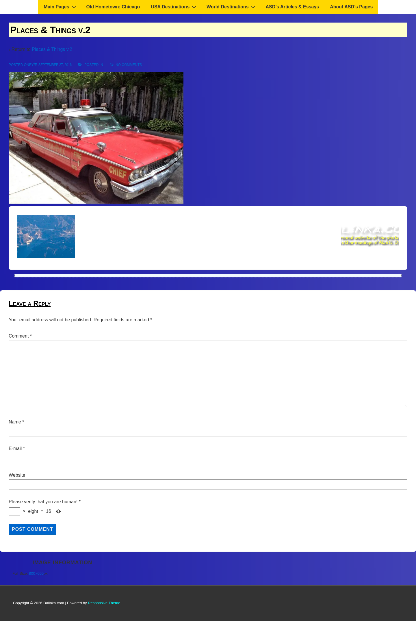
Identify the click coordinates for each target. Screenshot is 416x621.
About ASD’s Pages (351, 6)
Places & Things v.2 (52, 49)
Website (17, 475)
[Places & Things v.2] (55, 65)
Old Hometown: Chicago (113, 6)
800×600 (36, 573)
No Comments (129, 65)
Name (15, 421)
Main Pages (61, 7)
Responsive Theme (104, 603)
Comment (20, 335)
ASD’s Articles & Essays (292, 6)
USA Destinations (174, 7)
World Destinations (232, 7)
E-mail (15, 448)
